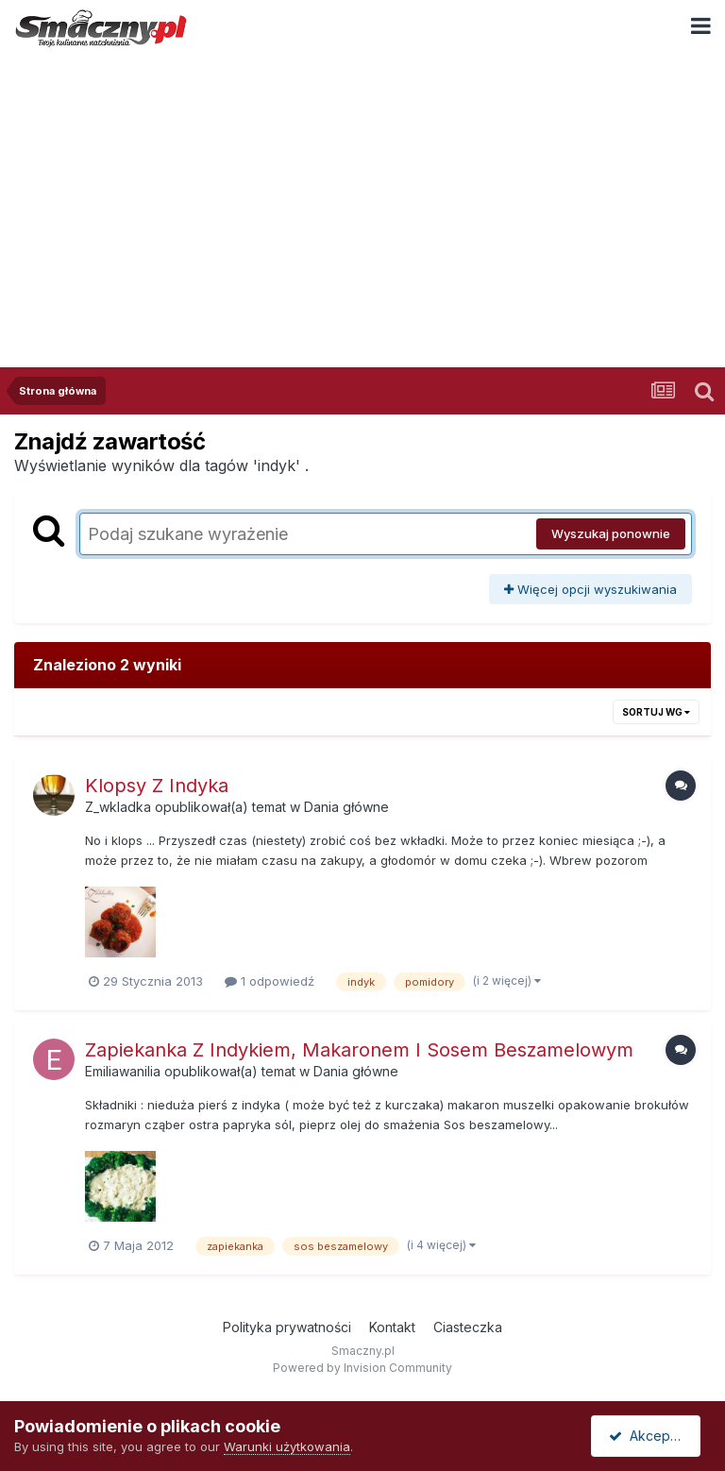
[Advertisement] (362, 197)
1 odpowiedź (269, 981)
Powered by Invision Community (362, 1368)
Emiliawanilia (122, 1071)
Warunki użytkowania (287, 1446)
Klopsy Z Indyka (156, 785)
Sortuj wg (656, 712)
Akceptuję (649, 1436)
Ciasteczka (467, 1327)
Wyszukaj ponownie (610, 533)
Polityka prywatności (287, 1327)
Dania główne (346, 807)
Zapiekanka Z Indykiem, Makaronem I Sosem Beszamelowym (359, 1050)
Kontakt (392, 1327)
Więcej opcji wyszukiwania (590, 589)
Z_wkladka (118, 807)
